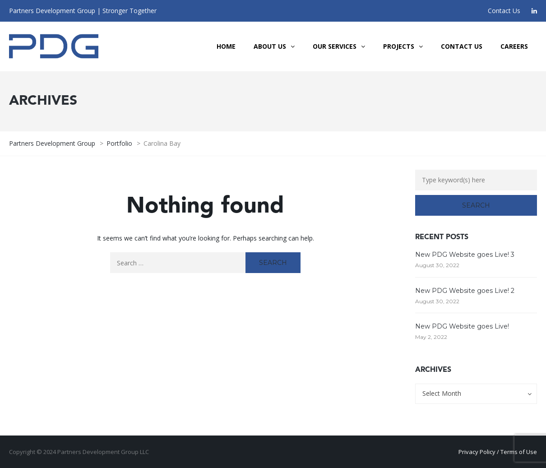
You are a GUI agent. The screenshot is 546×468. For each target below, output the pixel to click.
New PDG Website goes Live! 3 (464, 254)
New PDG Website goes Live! (462, 326)
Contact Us (504, 10)
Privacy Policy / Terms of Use (497, 452)
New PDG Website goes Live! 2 (464, 291)
